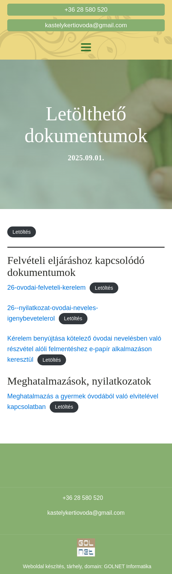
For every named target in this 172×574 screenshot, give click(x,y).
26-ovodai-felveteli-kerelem (46, 287)
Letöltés (21, 232)
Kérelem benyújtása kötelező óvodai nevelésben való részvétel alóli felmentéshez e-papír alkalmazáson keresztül (84, 349)
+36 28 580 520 (86, 9)
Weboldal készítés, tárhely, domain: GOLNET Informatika (87, 566)
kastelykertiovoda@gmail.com (86, 25)
